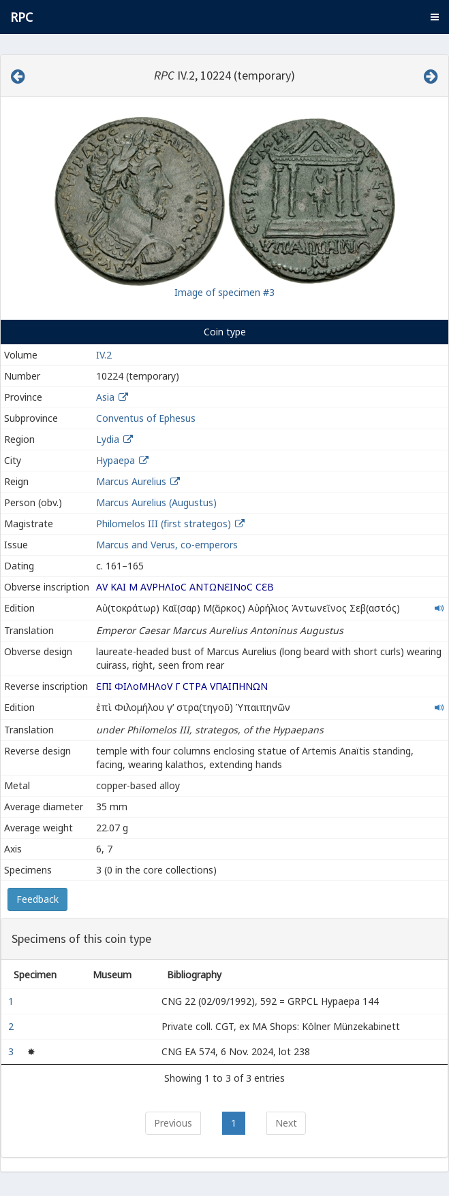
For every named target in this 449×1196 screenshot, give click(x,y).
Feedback (37, 899)
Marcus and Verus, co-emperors (167, 544)
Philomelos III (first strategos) (165, 523)
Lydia (107, 439)
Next (286, 1122)
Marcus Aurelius (131, 481)
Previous (173, 1122)
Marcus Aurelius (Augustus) (156, 502)
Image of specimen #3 (224, 292)
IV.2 (104, 354)
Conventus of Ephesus (146, 418)
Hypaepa (115, 460)
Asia (105, 397)
